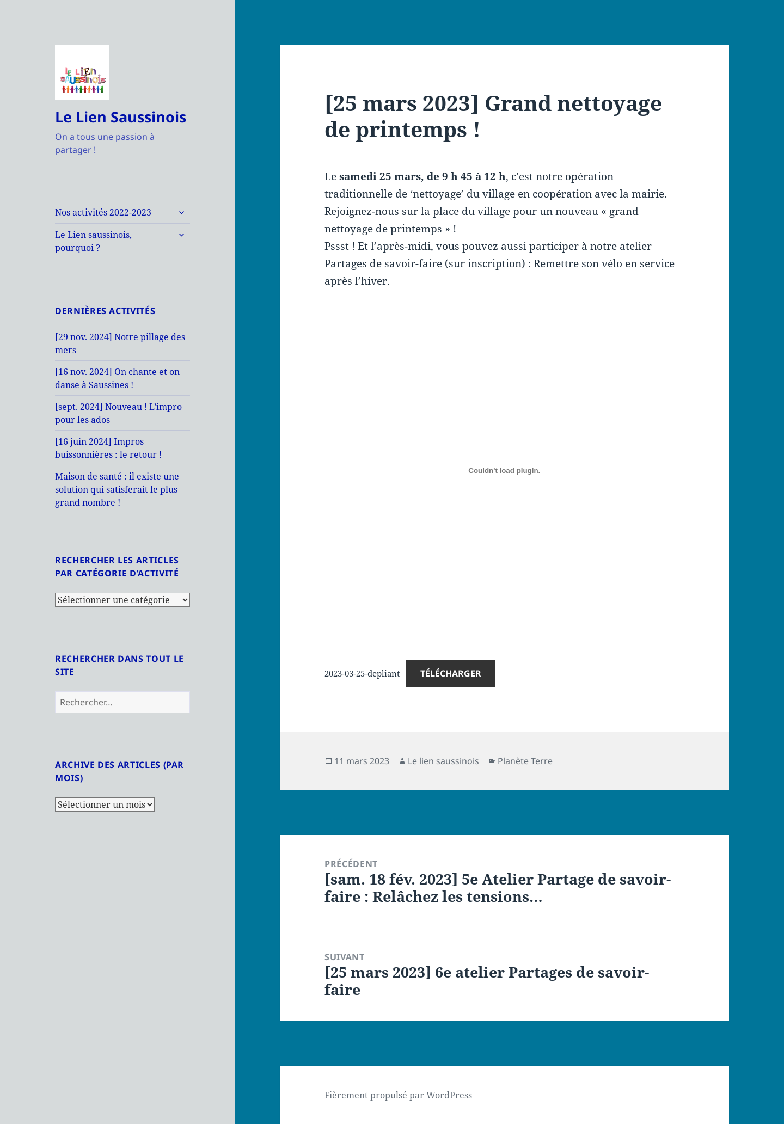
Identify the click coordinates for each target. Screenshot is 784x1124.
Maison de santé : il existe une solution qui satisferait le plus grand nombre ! (117, 489)
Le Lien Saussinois (120, 117)
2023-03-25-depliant (362, 673)
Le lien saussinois (443, 761)
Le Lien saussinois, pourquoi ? (93, 241)
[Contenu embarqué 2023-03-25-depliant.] (504, 471)
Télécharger (450, 673)
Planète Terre (525, 761)
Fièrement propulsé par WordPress (398, 1095)
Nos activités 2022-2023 (103, 212)
